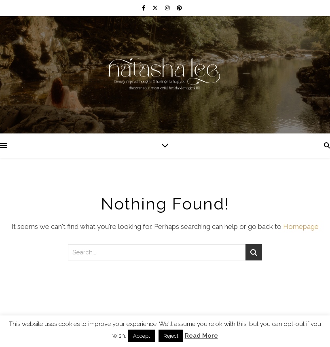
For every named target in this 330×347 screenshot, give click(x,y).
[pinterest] (179, 8)
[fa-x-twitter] (155, 8)
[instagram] (168, 8)
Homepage (301, 226)
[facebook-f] (144, 8)
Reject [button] (170, 336)
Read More (201, 335)
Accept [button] (141, 336)
